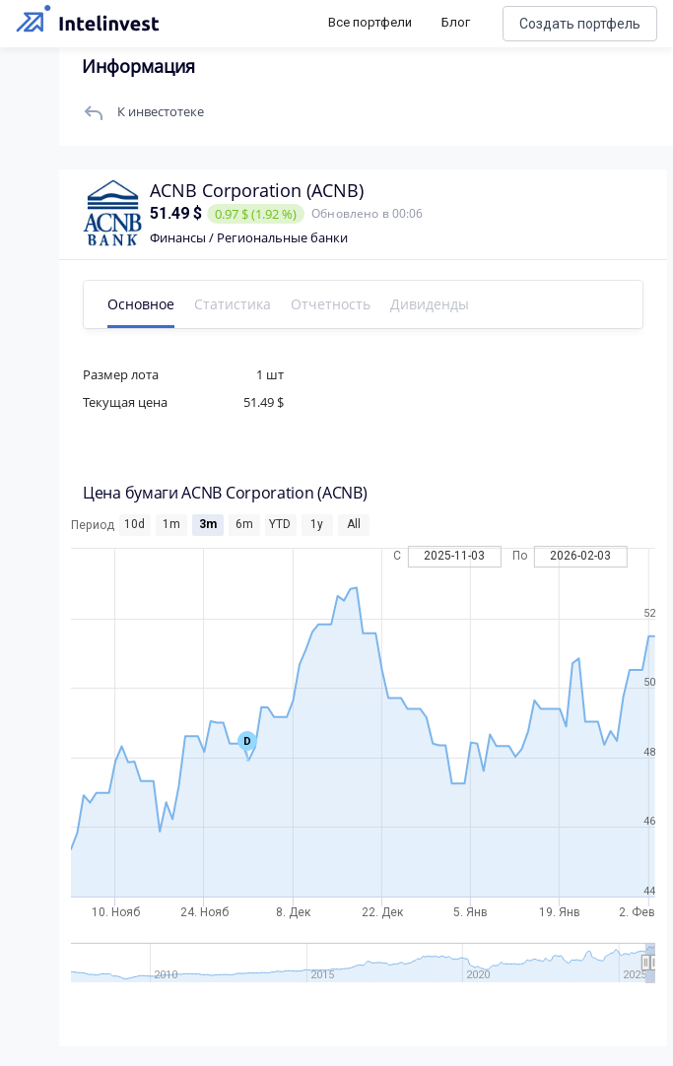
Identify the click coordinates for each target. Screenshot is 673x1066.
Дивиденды (429, 304)
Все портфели (370, 22)
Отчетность (330, 304)
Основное (140, 304)
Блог (455, 22)
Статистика (232, 304)
